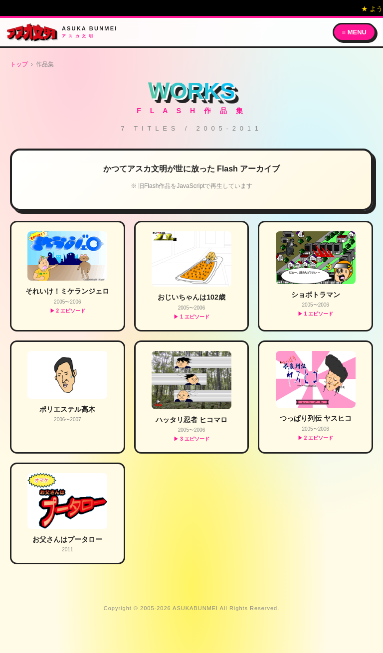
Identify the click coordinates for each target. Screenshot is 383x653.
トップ (19, 64)
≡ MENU (354, 32)
